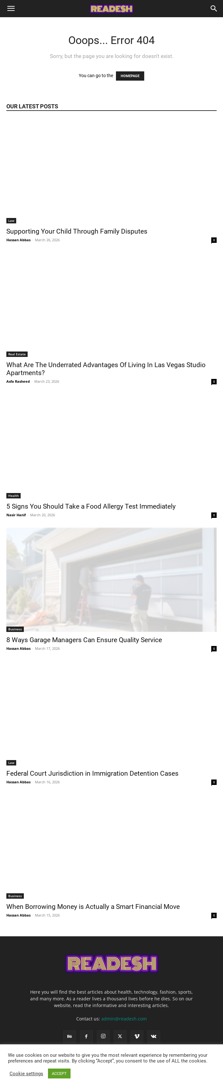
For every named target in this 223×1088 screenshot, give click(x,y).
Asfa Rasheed (18, 381)
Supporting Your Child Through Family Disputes (77, 231)
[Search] (214, 8)
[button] (11, 8)
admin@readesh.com (124, 1019)
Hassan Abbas (18, 239)
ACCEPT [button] (59, 1073)
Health (13, 495)
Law (11, 220)
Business (15, 629)
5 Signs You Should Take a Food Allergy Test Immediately (91, 506)
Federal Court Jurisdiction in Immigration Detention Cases (93, 773)
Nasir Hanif (16, 514)
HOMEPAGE (130, 76)
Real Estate (17, 354)
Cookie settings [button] (26, 1074)
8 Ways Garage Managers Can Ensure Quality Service (85, 640)
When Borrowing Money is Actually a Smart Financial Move (93, 906)
